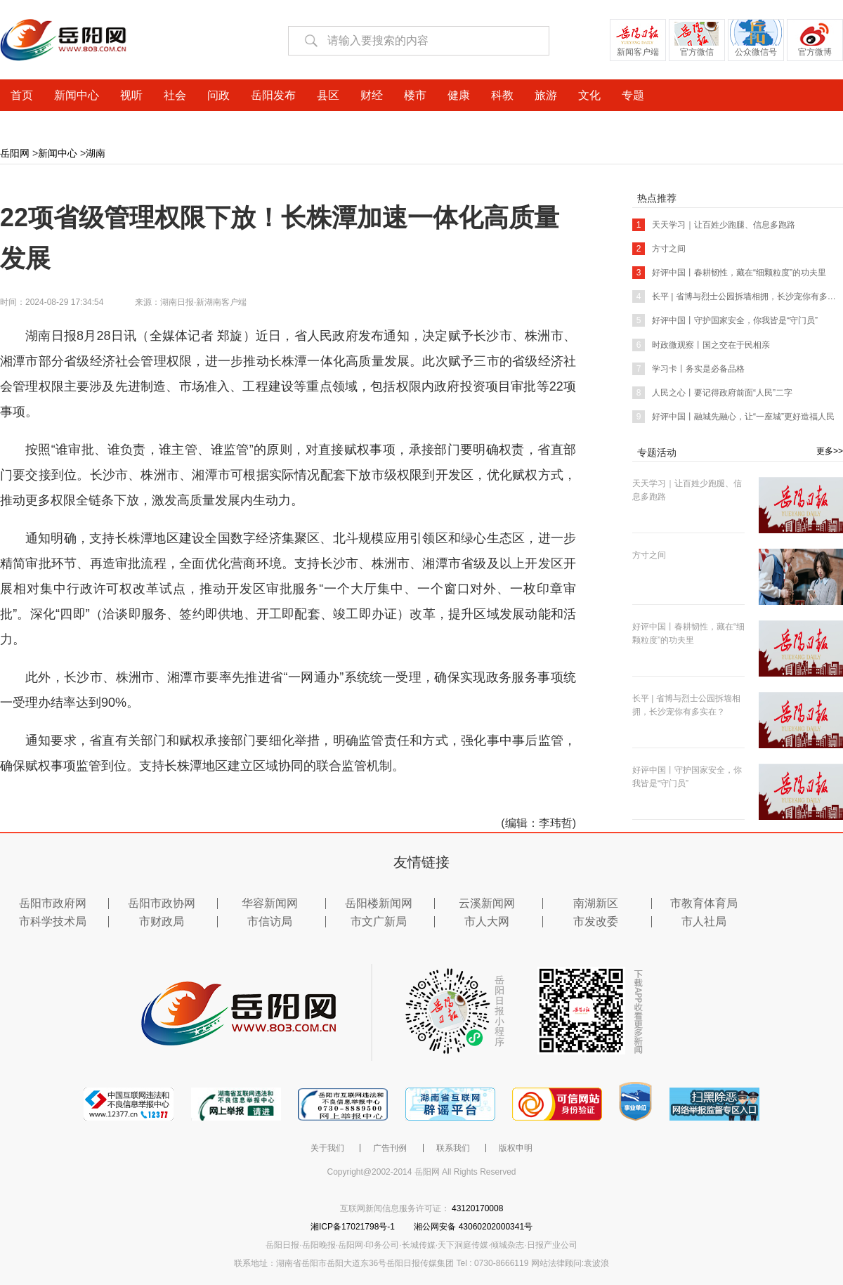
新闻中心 (57, 153)
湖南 (95, 153)
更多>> (829, 451)
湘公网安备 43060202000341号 (473, 1227)
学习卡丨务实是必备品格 (688, 369)
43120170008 (477, 1208)
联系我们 (453, 1148)
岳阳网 (15, 153)
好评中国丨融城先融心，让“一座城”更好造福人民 (733, 417)
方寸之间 (659, 249)
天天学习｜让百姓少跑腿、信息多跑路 (713, 225)
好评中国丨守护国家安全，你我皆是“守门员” (725, 320)
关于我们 (327, 1148)
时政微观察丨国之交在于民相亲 (701, 345)
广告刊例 (390, 1148)
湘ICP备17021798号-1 (354, 1227)
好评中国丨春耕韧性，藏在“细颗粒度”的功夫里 (729, 273)
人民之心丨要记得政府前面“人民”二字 (712, 393)
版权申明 (515, 1148)
